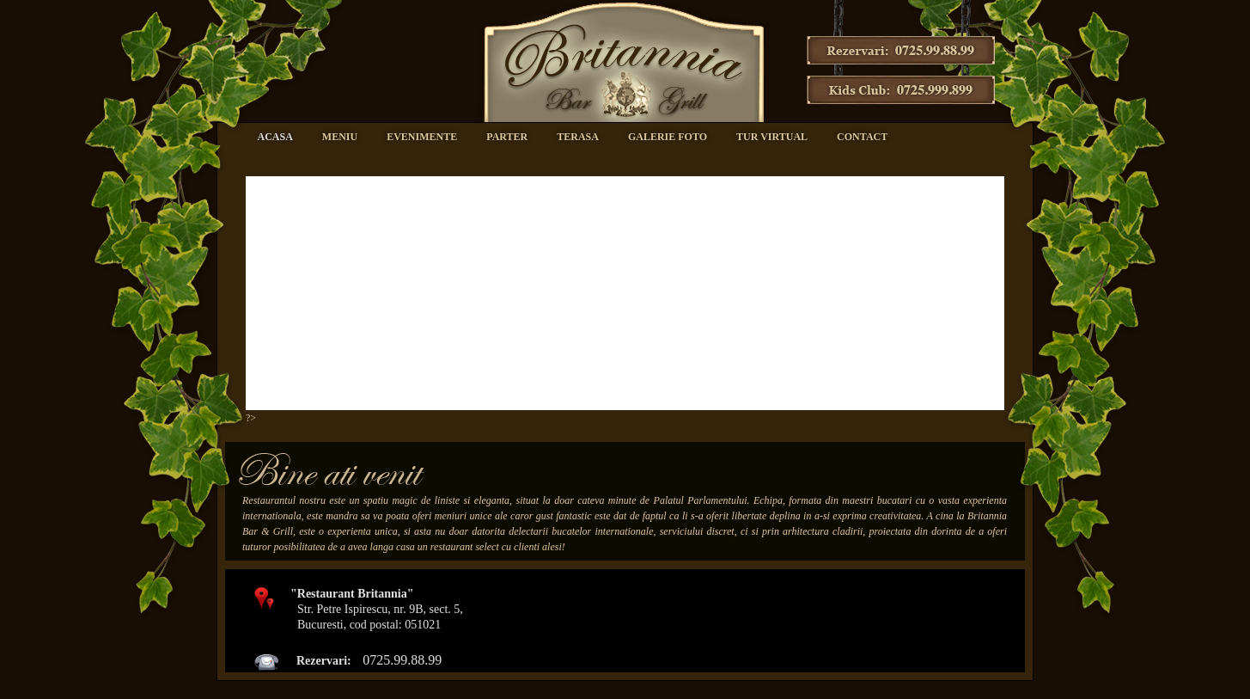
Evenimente (422, 137)
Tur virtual (772, 137)
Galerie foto (667, 137)
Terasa (578, 137)
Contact (862, 137)
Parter (506, 137)
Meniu (339, 137)
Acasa (275, 137)
